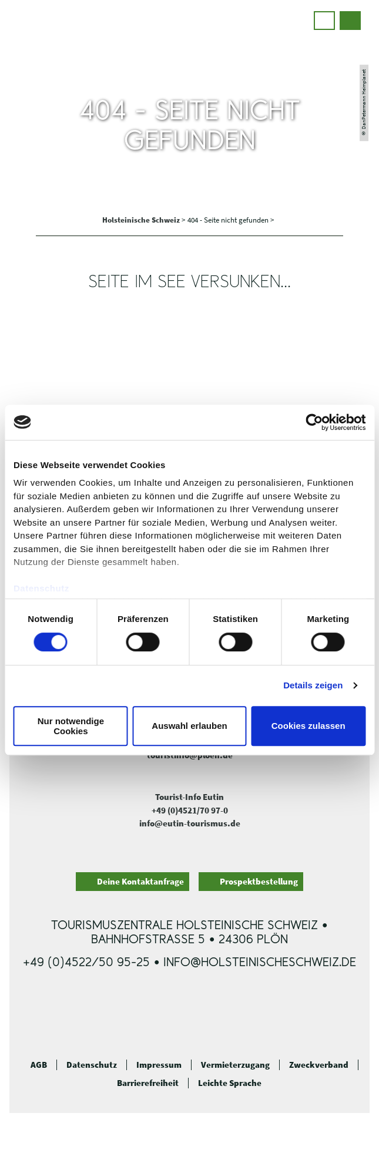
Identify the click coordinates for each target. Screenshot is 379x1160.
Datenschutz (91, 1065)
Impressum (159, 1065)
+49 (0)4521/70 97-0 (190, 810)
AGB (39, 1065)
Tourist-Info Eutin (189, 796)
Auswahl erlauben (189, 726)
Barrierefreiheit (148, 1083)
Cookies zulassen (308, 726)
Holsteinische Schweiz (142, 220)
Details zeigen (313, 685)
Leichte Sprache (229, 1083)
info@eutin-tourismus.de (189, 823)
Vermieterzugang (235, 1065)
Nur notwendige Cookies (71, 726)
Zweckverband (318, 1065)
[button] (324, 20)
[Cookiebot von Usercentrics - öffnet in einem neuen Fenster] (314, 422)
